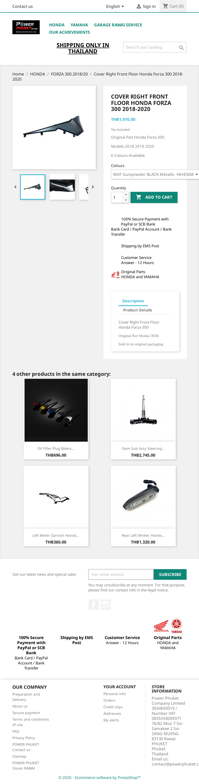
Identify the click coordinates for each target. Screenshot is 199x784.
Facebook (94, 605)
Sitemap (19, 756)
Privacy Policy (23, 737)
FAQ (15, 731)
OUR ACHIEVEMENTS (69, 32)
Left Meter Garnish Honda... (55, 535)
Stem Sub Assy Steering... (143, 448)
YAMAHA (79, 25)
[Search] (155, 47)
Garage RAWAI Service (118, 25)
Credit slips (113, 706)
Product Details (137, 309)
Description (133, 300)
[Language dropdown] (116, 7)
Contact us (22, 6)
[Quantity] (117, 197)
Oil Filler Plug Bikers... (56, 448)
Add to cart (154, 197)
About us (20, 706)
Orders (109, 700)
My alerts (111, 720)
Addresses (112, 713)
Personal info (114, 693)
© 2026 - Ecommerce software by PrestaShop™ (99, 777)
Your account (119, 686)
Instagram (106, 605)
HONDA (56, 25)
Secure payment (26, 712)
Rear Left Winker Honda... (143, 535)
